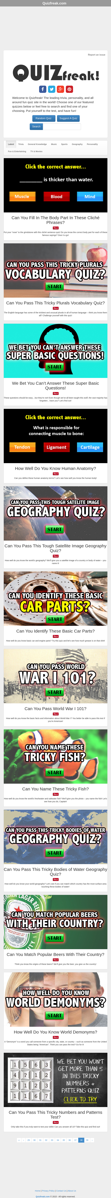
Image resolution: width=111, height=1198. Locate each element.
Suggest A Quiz (68, 118)
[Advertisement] (56, 29)
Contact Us (61, 1191)
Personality (92, 144)
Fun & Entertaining (17, 151)
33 (52, 1140)
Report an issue (96, 55)
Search (36, 126)
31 (40, 1140)
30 (34, 1140)
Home (37, 1191)
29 (28, 1140)
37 (75, 1140)
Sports (64, 144)
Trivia (21, 144)
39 (87, 1140)
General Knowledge (37, 144)
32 (46, 1140)
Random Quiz (44, 118)
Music (54, 144)
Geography (77, 144)
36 (69, 1140)
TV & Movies (36, 151)
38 (81, 1140)
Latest (11, 144)
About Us (72, 1191)
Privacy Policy (48, 1191)
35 (64, 1140)
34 (58, 1140)
